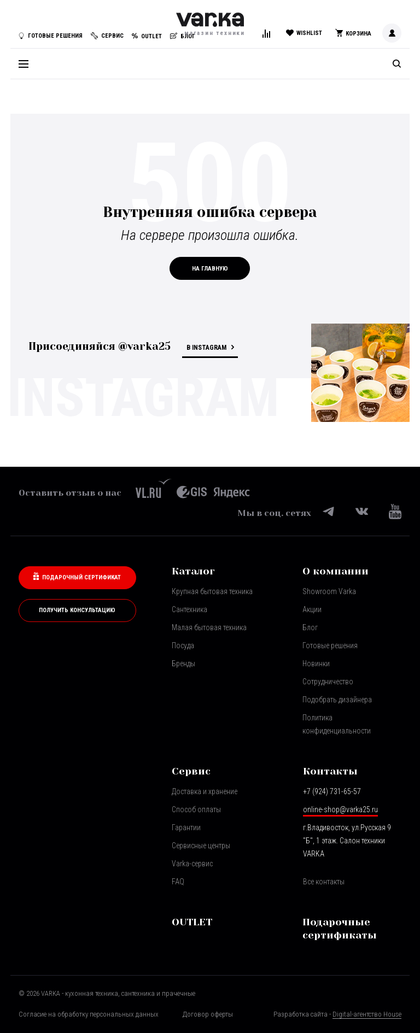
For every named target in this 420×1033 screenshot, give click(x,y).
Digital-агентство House (366, 1014)
